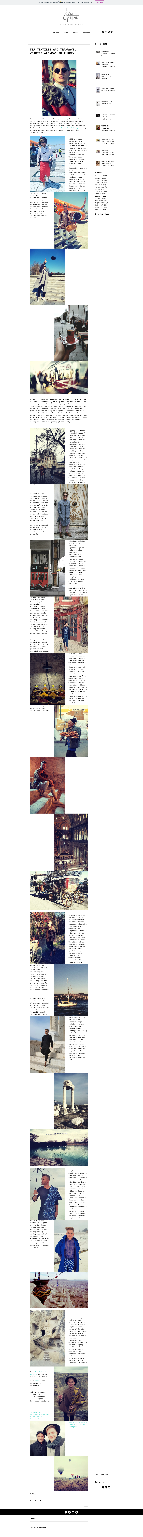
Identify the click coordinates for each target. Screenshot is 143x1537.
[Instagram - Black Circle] (103, 32)
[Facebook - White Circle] (66, 1512)
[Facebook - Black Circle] (103, 1487)
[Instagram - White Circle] (69, 1512)
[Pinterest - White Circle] (76, 1512)
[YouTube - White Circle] (73, 1512)
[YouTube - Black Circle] (109, 32)
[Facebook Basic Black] (106, 32)
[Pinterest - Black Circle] (112, 32)
